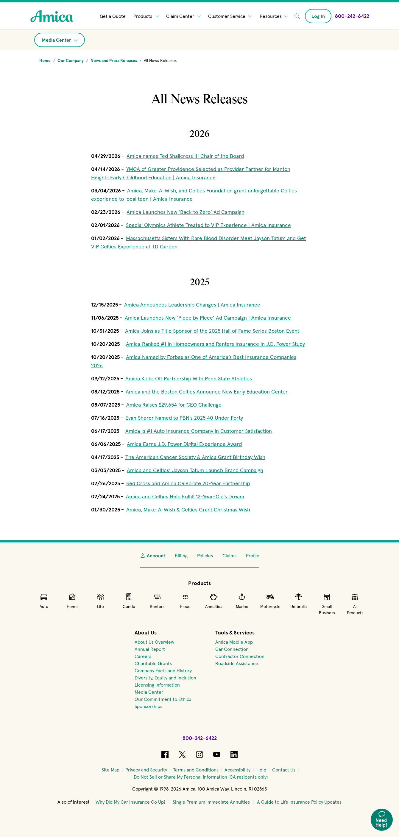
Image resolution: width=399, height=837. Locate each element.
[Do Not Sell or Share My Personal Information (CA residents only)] (201, 777)
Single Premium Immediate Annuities (211, 802)
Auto (44, 600)
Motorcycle (270, 600)
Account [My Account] (152, 555)
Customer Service (230, 16)
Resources (274, 16)
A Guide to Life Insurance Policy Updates (299, 802)
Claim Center (183, 16)
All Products (355, 603)
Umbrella (298, 600)
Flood (185, 600)
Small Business (327, 603)
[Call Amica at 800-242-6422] (352, 16)
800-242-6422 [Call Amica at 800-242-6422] (200, 738)
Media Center (60, 40)
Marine (242, 600)
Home (72, 600)
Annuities (213, 600)
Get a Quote (113, 16)
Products (146, 16)
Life (100, 600)
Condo (129, 600)
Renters (157, 600)
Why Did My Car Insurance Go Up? (131, 802)
